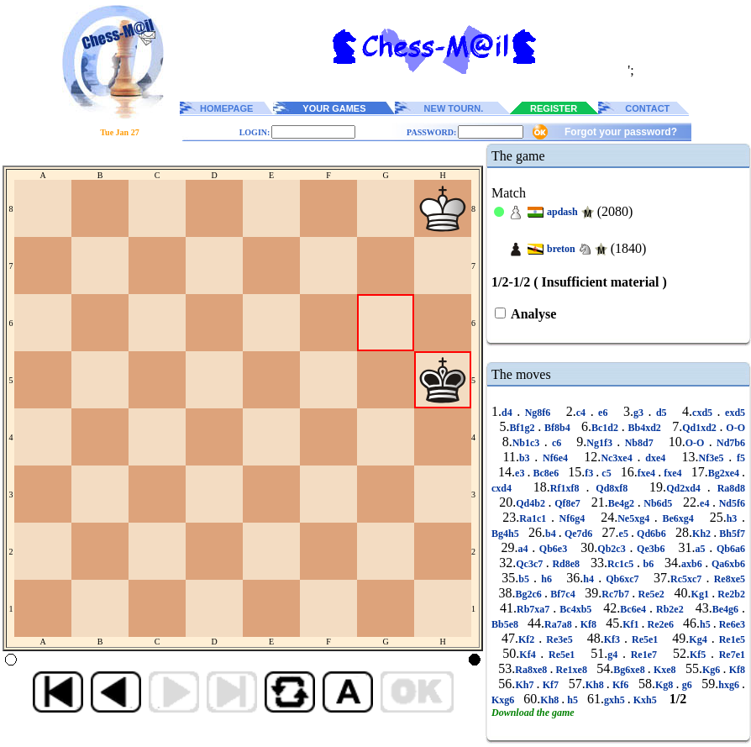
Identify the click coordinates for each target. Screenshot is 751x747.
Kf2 (528, 639)
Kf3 (614, 639)
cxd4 (504, 488)
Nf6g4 (572, 518)
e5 (625, 533)
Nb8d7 (639, 443)
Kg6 (712, 670)
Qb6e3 (553, 549)
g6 (686, 685)
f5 (738, 458)
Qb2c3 (613, 549)
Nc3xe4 (619, 458)
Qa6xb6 (726, 564)
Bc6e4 (634, 609)
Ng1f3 (601, 443)
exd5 (733, 412)
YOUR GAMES (333, 108)
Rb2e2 (670, 609)
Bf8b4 (557, 428)
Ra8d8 (728, 488)
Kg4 (700, 639)
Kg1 (701, 594)
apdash (562, 212)
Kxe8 (665, 670)
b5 (525, 579)
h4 (590, 579)
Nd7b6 (728, 443)
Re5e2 (651, 594)
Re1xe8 (571, 670)
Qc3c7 (531, 564)
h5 (706, 624)
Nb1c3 (528, 443)
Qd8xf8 (611, 488)
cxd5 (704, 412)
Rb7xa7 (535, 609)
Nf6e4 (555, 458)
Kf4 (529, 654)
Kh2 (702, 533)
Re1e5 (730, 639)
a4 (524, 549)
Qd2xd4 (686, 488)
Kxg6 (504, 700)
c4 (583, 412)
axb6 (693, 564)
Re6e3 (731, 624)
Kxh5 (645, 700)
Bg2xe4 (725, 473)
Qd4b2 (532, 503)
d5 (661, 412)
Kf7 (551, 685)
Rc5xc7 (688, 579)
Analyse (532, 314)
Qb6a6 (728, 549)
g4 (614, 654)
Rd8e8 (566, 564)
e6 (603, 412)
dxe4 (655, 458)
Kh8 (596, 685)
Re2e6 (660, 624)
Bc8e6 (545, 473)
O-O (734, 428)
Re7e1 (729, 654)
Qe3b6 (651, 549)
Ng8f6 (537, 412)
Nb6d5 (658, 503)
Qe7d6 (579, 533)
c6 (557, 443)
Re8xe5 (727, 579)
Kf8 (588, 624)
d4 (509, 412)
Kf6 (621, 685)
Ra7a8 (559, 624)
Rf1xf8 (568, 488)
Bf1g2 (524, 428)
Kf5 (700, 654)
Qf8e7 (568, 503)
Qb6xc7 (622, 579)
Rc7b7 (616, 594)
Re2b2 (730, 594)
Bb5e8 (506, 624)
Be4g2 (623, 503)
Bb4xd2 (644, 428)
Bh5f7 (731, 533)
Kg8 (665, 685)
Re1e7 (644, 654)
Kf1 (631, 624)
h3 (734, 518)
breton (561, 249)
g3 (641, 412)
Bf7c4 (563, 594)
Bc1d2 (606, 428)
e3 (521, 473)
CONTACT (647, 108)
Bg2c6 (529, 594)
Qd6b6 (651, 533)
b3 (526, 458)
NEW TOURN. (454, 108)
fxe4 (648, 473)
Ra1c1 (535, 518)
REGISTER (553, 108)
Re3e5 (559, 639)
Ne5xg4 (635, 518)
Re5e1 (645, 639)
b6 (648, 564)
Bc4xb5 (575, 609)
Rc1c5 (622, 564)
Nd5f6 (730, 503)
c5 (606, 473)
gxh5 (616, 700)
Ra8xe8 (532, 670)
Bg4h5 (506, 533)
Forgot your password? (621, 132)
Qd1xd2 (700, 428)
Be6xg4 (678, 518)
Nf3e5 (713, 458)
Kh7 (525, 685)
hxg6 (730, 685)
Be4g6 (727, 609)
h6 (546, 579)
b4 (552, 533)
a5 (703, 549)
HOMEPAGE (226, 108)
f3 (590, 473)
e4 (706, 503)
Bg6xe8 (630, 670)
